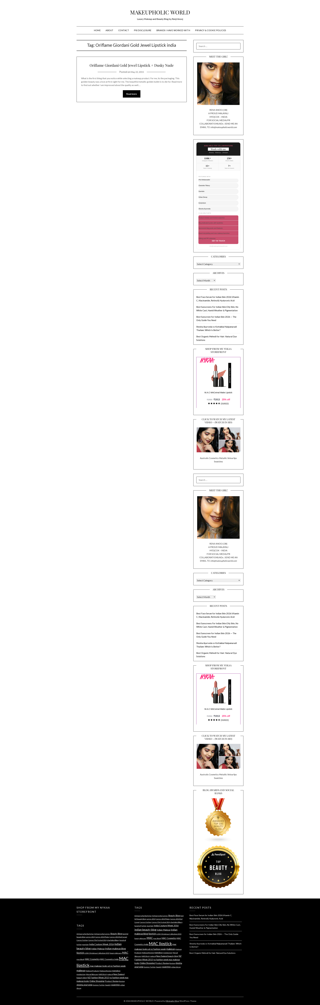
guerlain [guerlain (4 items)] (85, 944)
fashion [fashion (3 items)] (79, 944)
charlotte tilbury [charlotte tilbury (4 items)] (113, 940)
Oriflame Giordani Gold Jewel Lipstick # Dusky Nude (131, 68)
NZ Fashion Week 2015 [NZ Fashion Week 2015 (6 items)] (98, 977)
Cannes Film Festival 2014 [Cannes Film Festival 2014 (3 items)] (97, 940)
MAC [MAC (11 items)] (125, 952)
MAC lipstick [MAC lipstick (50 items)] (160, 943)
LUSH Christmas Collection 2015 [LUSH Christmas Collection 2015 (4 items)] (97, 953)
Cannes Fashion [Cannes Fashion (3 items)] (82, 940)
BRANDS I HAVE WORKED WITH (173, 30)
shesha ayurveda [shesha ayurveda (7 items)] (84, 984)
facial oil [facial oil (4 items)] (123, 940)
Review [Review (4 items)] (122, 981)
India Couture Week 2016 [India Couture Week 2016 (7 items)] (101, 944)
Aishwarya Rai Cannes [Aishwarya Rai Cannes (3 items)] (102, 934)
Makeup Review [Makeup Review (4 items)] (105, 971)
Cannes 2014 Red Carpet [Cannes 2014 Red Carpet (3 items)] (118, 937)
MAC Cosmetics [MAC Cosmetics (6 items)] (92, 959)
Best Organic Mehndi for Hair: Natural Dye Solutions (213, 953)
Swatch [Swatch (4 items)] (108, 985)
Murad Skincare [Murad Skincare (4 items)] (92, 974)
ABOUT (109, 30)
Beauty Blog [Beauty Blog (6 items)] (116, 933)
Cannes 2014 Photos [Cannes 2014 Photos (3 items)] (102, 937)
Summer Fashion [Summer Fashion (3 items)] (99, 985)
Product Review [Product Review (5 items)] (112, 981)
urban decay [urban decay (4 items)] (176, 967)
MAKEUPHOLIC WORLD (160, 11)
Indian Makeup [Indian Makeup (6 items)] (98, 948)
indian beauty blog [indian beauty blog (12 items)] (145, 929)
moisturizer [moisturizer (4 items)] (81, 974)
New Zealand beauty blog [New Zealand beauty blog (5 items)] (167, 956)
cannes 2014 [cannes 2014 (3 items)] (90, 937)
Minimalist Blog (172, 1001)
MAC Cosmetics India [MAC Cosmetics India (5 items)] (109, 959)
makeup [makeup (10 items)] (81, 970)
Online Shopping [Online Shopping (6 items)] (96, 981)
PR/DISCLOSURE (142, 30)
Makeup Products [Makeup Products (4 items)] (92, 971)
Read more (131, 100)
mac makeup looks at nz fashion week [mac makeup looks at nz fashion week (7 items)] (108, 965)
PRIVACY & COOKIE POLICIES (210, 30)
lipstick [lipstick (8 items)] (80, 952)
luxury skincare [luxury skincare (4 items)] (116, 953)
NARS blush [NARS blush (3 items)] (103, 974)
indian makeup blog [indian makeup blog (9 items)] (115, 948)
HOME (97, 30)
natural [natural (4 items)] (110, 974)
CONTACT (123, 30)
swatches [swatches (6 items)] (115, 984)
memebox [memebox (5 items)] (116, 970)
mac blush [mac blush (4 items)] (80, 959)
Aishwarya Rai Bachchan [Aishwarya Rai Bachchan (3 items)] (85, 934)
